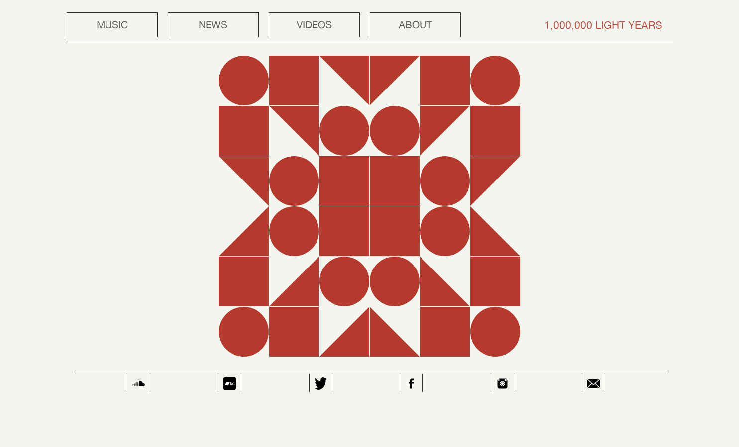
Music (112, 24)
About (415, 24)
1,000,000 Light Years (603, 25)
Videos (314, 24)
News (213, 24)
